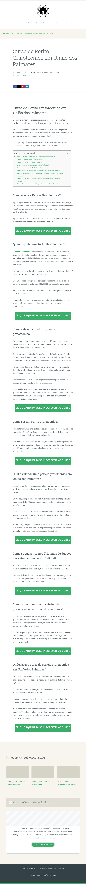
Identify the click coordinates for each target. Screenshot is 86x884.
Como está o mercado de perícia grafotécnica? (34, 165)
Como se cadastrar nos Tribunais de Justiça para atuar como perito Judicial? (41, 174)
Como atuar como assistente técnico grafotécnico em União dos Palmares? (40, 180)
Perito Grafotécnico (43, 23)
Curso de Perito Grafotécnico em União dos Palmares (35, 156)
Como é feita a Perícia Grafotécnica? (30, 160)
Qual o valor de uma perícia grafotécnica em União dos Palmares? (41, 171)
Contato (56, 23)
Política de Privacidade (51, 875)
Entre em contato (42, 844)
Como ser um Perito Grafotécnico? (30, 168)
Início (22, 23)
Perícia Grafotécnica (24, 76)
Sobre (30, 23)
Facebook (30, 875)
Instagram (38, 875)
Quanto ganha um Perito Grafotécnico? (31, 162)
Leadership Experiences (28, 868)
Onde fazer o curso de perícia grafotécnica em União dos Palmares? (41, 184)
